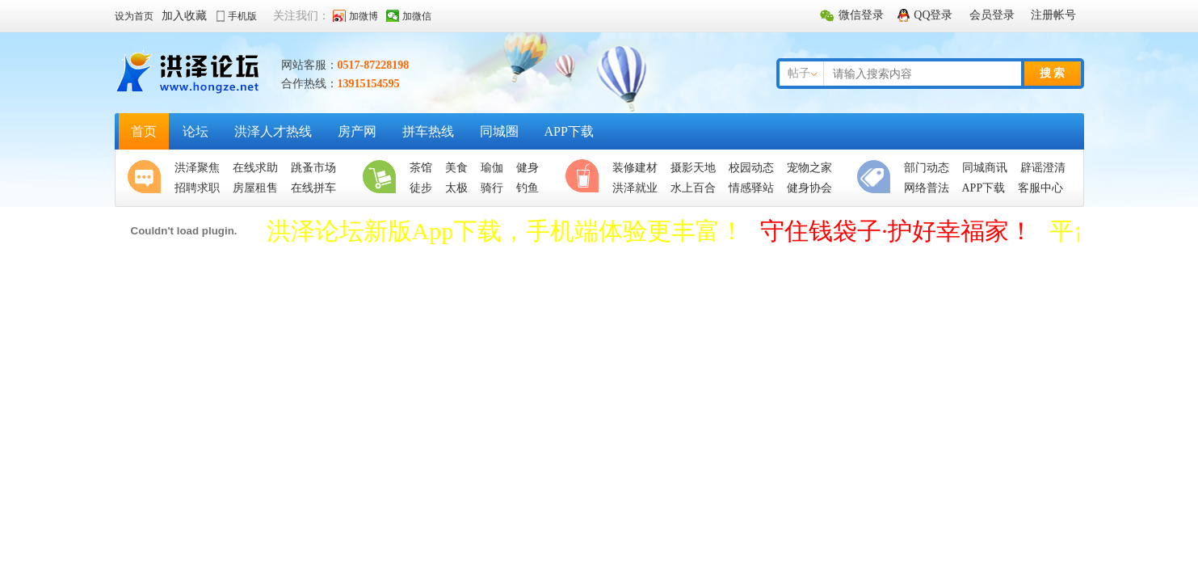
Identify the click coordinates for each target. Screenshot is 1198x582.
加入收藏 (184, 16)
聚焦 (148, 178)
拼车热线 (428, 131)
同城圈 (499, 131)
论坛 (195, 131)
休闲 (585, 178)
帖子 (799, 73)
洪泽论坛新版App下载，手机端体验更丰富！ (506, 230)
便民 (877, 178)
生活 (383, 178)
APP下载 (569, 131)
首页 (144, 131)
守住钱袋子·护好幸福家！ (896, 230)
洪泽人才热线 (273, 131)
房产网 (357, 131)
